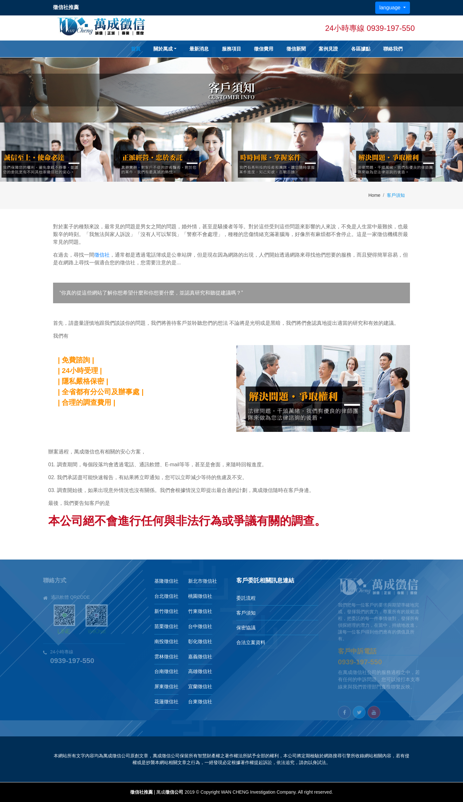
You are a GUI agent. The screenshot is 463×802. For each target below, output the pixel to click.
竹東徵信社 (200, 611)
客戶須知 (246, 612)
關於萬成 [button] (163, 48)
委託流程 (246, 598)
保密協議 (246, 627)
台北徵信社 (166, 596)
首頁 (136, 48)
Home (374, 195)
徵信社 (102, 255)
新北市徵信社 (202, 581)
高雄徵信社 (200, 671)
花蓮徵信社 (166, 701)
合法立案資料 (250, 642)
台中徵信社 (200, 626)
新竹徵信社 (166, 611)
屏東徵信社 (166, 686)
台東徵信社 (200, 701)
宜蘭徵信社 (200, 686)
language (390, 7)
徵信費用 (263, 48)
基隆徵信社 (166, 581)
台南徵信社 (166, 671)
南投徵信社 (166, 641)
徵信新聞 (296, 48)
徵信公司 (174, 792)
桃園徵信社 (200, 596)
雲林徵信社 (166, 656)
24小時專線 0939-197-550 (370, 28)
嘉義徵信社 (200, 656)
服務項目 (231, 48)
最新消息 (199, 48)
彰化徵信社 (200, 641)
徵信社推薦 (141, 792)
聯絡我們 (393, 48)
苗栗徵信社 (166, 626)
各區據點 (360, 48)
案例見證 (328, 48)
